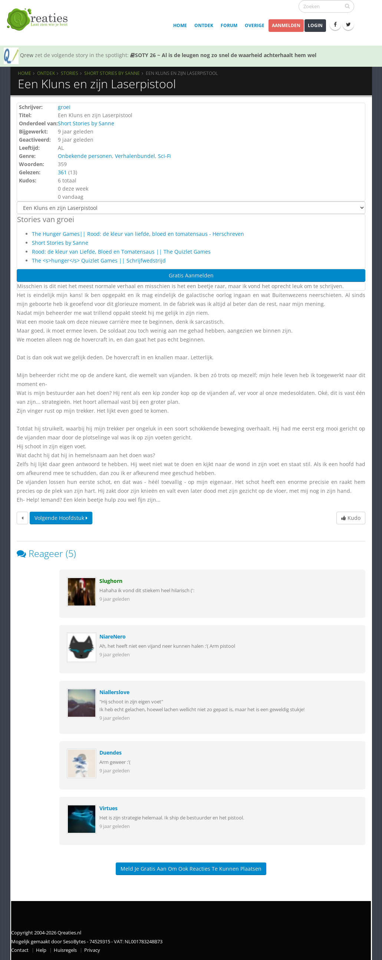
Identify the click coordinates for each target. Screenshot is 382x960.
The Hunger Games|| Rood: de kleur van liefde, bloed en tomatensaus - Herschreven (138, 233)
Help (41, 950)
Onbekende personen (85, 155)
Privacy (92, 950)
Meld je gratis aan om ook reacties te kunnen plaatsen (191, 868)
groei (64, 106)
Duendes (110, 752)
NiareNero (112, 636)
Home (180, 25)
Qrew (26, 55)
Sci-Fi (164, 155)
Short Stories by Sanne (112, 73)
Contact (20, 950)
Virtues (108, 808)
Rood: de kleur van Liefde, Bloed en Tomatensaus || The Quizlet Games (121, 251)
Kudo (350, 517)
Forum (229, 25)
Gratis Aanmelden (191, 275)
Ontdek (203, 25)
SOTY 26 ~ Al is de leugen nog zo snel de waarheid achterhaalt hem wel (223, 55)
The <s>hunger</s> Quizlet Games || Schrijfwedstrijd (99, 260)
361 (62, 172)
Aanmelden (286, 25)
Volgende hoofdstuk (61, 517)
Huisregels (65, 950)
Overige (254, 25)
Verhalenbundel (135, 155)
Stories (69, 73)
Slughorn (110, 580)
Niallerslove (114, 692)
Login (315, 25)
